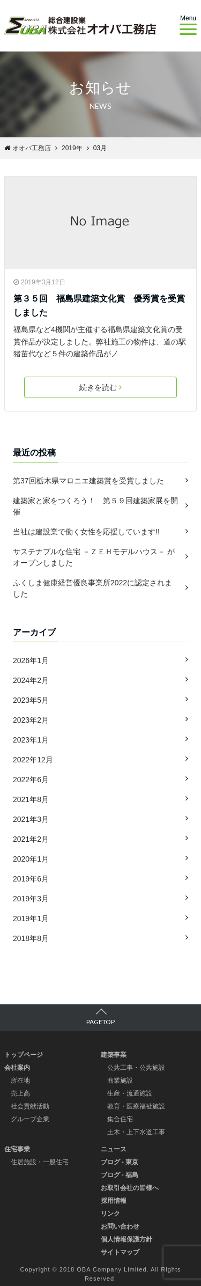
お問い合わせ (120, 1226)
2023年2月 (31, 720)
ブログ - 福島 (120, 1175)
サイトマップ (120, 1252)
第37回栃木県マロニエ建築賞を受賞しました (88, 480)
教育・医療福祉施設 (136, 1106)
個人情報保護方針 (126, 1239)
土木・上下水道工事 (136, 1132)
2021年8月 (31, 799)
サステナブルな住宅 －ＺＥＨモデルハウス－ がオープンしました (94, 557)
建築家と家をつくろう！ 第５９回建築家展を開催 (95, 506)
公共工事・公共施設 (136, 1067)
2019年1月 (31, 918)
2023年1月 (31, 740)
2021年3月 (31, 819)
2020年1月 (31, 859)
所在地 (20, 1080)
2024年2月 (31, 680)
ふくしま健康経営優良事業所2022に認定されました (92, 588)
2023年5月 (31, 700)
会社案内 (17, 1067)
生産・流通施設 (129, 1093)
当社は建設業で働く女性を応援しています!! (86, 531)
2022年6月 (31, 779)
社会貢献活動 (30, 1106)
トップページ (23, 1055)
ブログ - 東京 (120, 1162)
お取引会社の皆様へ (130, 1188)
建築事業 (113, 1055)
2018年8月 (31, 938)
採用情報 (113, 1200)
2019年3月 (31, 898)
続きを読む (100, 387)
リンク (110, 1213)
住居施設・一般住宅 (40, 1162)
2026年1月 (31, 660)
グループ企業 (30, 1119)
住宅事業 (17, 1149)
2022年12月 (33, 759)
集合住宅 (120, 1119)
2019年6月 (31, 879)
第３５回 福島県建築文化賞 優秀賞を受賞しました (99, 305)
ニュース (113, 1149)
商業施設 (120, 1080)
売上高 (20, 1093)
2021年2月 (31, 839)
